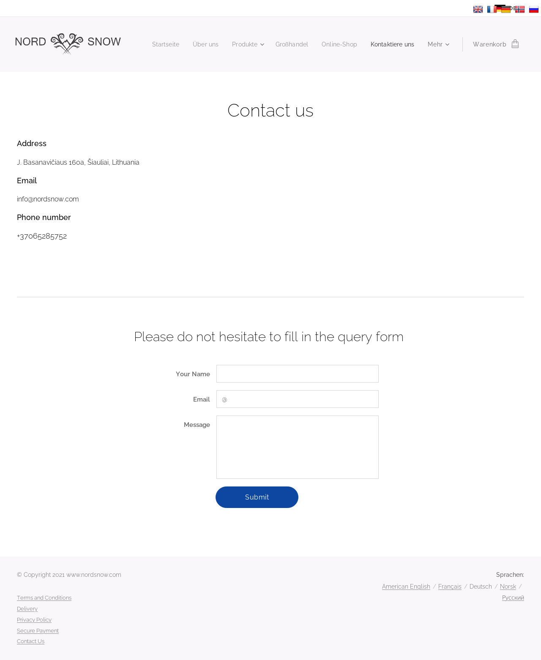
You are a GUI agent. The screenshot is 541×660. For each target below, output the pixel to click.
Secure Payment (38, 630)
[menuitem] (156, 44)
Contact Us (30, 641)
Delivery (27, 609)
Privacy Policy (34, 620)
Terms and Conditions (44, 598)
